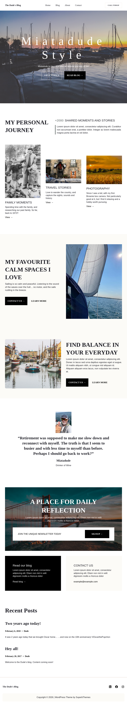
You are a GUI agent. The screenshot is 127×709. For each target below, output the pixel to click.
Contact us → (16, 301)
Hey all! (11, 648)
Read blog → (19, 581)
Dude (26, 631)
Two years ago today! (23, 623)
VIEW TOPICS (51, 75)
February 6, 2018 (13, 631)
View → (9, 217)
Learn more (39, 301)
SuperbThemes (83, 697)
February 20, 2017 (13, 656)
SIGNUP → (97, 534)
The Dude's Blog (13, 5)
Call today (113, 5)
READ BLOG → (75, 75)
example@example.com (86, 581)
